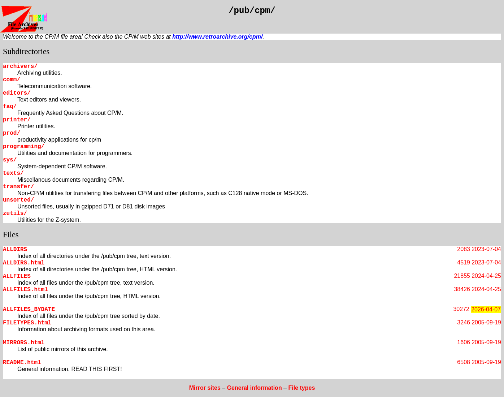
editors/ (17, 93)
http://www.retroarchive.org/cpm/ (217, 37)
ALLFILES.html (25, 289)
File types (301, 388)
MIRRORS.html (23, 343)
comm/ (11, 80)
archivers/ (20, 66)
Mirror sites (205, 388)
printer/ (17, 120)
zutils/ (15, 213)
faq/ (10, 106)
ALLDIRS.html (23, 263)
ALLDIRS (15, 249)
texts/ (13, 173)
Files (11, 234)
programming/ (23, 146)
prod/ (11, 133)
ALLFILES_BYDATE (29, 309)
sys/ (10, 160)
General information (254, 388)
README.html (22, 362)
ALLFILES (17, 276)
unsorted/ (18, 200)
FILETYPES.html (27, 323)
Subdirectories (26, 51)
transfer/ (18, 187)
